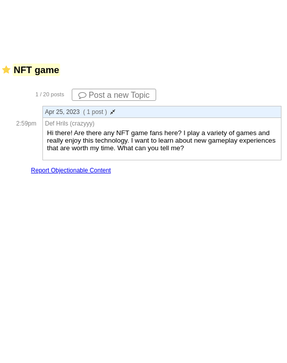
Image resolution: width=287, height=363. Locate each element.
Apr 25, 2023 (80, 111)
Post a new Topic (114, 95)
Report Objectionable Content (71, 170)
